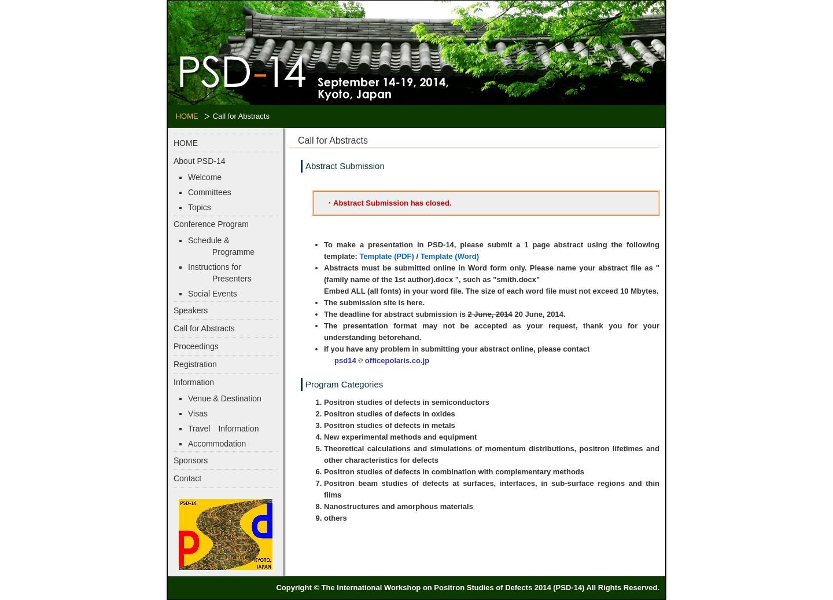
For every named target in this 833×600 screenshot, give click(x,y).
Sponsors (191, 460)
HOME (187, 116)
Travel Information (223, 428)
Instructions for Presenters (220, 272)
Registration (195, 364)
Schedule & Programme (221, 246)
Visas (198, 413)
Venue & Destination (224, 398)
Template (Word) (450, 256)
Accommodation (217, 443)
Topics (199, 207)
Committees (209, 192)
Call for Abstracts (204, 328)
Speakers (191, 310)
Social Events (212, 293)
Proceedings (196, 346)
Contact (187, 478)
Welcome (205, 177)
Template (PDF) (386, 256)
